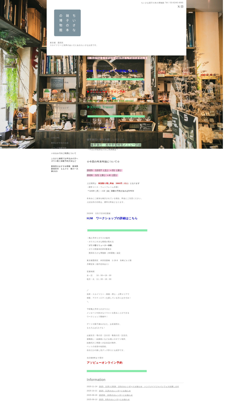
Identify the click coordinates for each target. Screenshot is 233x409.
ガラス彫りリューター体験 (100, 245)
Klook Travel (102, 107)
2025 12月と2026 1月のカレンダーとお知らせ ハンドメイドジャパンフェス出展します (139, 387)
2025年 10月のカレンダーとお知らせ (116, 395)
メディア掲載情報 (59, 148)
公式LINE (55, 138)
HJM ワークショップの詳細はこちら (112, 70)
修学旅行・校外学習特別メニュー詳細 (116, 144)
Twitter (103, 128)
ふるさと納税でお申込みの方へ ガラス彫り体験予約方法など (65, 160)
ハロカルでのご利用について (63, 153)
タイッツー (56, 132)
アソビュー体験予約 (60, 83)
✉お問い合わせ (57, 97)
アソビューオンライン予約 (107, 91)
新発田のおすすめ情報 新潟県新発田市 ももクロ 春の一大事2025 (64, 168)
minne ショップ (58, 113)
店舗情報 (55, 62)
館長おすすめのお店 (60, 143)
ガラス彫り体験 (58, 77)
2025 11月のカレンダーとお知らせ (115, 391)
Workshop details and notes (65, 92)
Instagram (56, 118)
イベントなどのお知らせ (61, 103)
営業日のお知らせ (59, 72)
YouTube (55, 123)
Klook (54, 88)
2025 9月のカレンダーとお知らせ (114, 399)
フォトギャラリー (59, 67)
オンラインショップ (60, 108)
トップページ (57, 57)
